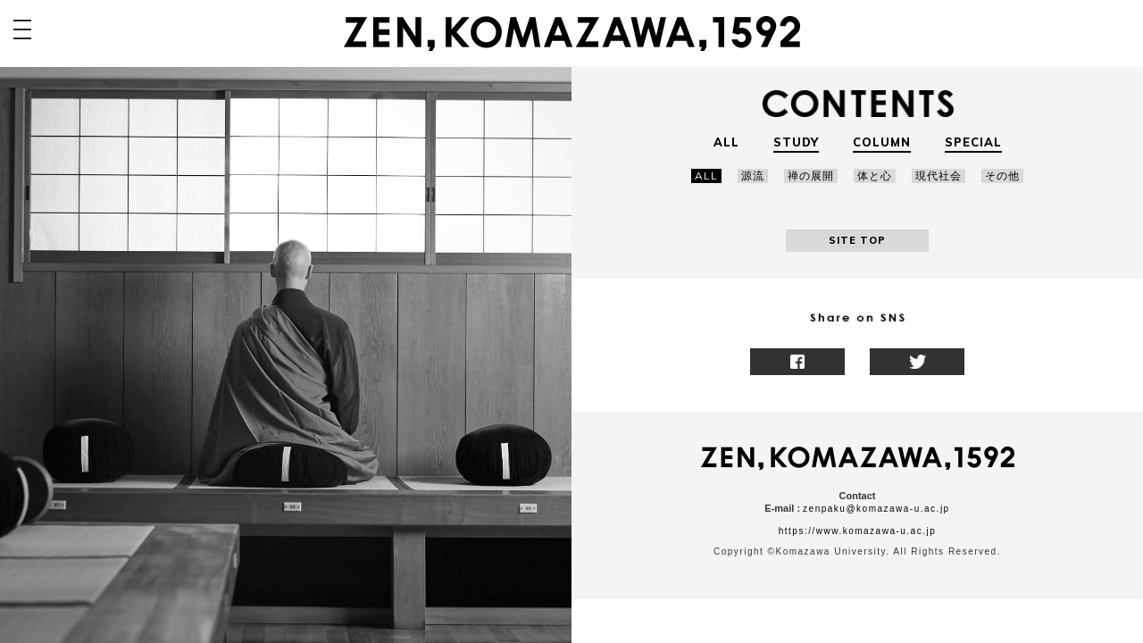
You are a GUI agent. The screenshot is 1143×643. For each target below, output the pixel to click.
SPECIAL (973, 142)
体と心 (874, 175)
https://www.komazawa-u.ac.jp (858, 531)
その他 (1002, 175)
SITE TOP (857, 240)
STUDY (796, 142)
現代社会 (938, 175)
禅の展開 (811, 175)
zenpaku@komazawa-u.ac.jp (876, 509)
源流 (752, 175)
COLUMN (882, 142)
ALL (726, 142)
